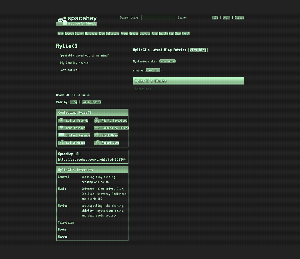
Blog (101, 33)
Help (215, 17)
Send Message (72, 128)
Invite (163, 33)
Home (61, 33)
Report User (106, 143)
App (171, 33)
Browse (69, 33)
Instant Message (74, 135)
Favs (155, 33)
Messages (91, 33)
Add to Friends (73, 120)
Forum (124, 33)
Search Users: (130, 17)
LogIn (226, 17)
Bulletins (113, 33)
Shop (178, 33)
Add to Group (72, 143)
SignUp (239, 17)
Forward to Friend (111, 128)
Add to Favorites (110, 120)
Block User (106, 135)
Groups (133, 33)
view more (167, 61)
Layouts (145, 33)
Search (182, 17)
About (186, 33)
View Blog (198, 50)
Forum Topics (91, 102)
